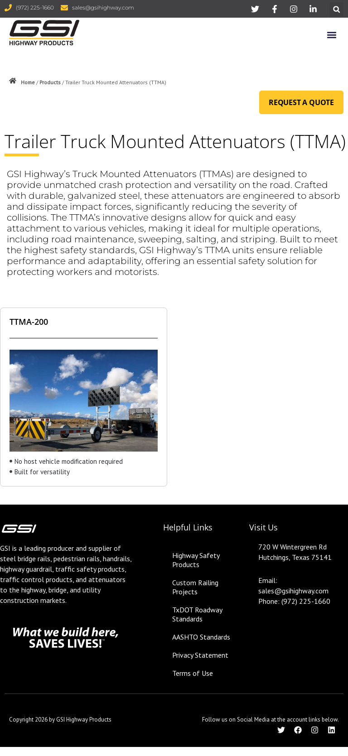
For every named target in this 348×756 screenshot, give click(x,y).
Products (50, 82)
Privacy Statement (200, 655)
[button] (336, 9)
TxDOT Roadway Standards (197, 614)
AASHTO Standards (201, 636)
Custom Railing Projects (195, 587)
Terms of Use (192, 673)
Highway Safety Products (195, 560)
